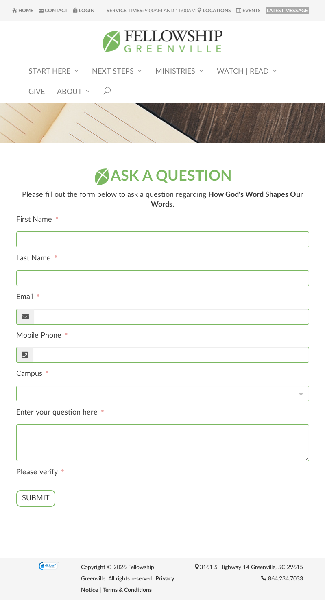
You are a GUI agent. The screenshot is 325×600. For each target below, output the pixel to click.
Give (36, 92)
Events (248, 10)
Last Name (34, 258)
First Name (35, 220)
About (74, 91)
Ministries (180, 71)
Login (83, 10)
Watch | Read (247, 71)
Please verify (38, 472)
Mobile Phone (39, 335)
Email (25, 297)
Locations (214, 10)
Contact (53, 10)
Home (22, 10)
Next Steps (117, 71)
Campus (30, 373)
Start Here (54, 71)
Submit (36, 498)
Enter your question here (58, 412)
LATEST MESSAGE (287, 10)
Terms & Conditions (127, 590)
